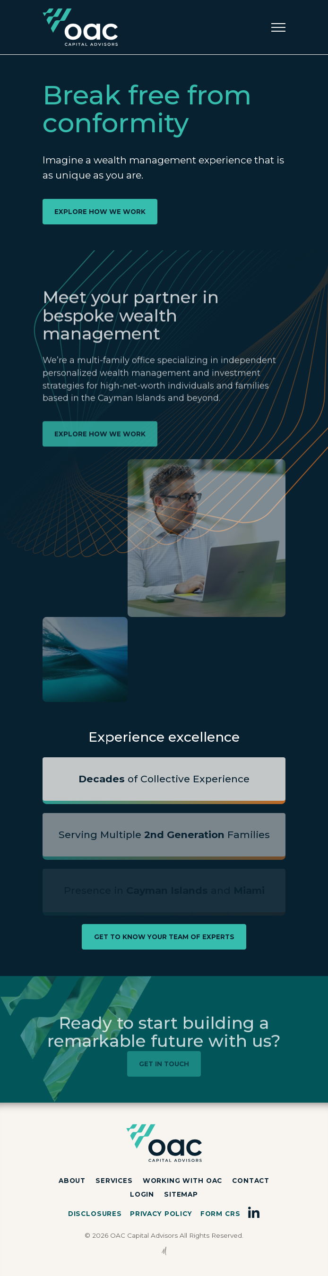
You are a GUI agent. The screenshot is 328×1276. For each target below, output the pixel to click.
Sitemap (181, 1194)
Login (142, 1194)
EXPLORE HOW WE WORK (100, 211)
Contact (250, 1180)
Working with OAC (183, 1180)
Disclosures (95, 1213)
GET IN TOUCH (164, 1064)
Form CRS (220, 1213)
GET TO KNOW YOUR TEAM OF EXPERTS (164, 937)
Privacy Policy (161, 1213)
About (72, 1180)
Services (114, 1180)
